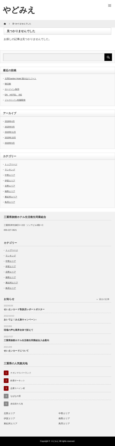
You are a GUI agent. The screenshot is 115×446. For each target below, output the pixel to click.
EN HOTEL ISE (13, 95)
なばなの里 (15, 396)
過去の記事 (104, 299)
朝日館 (8, 84)
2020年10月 (10, 137)
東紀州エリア (11, 197)
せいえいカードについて (16, 350)
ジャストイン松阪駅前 (15, 100)
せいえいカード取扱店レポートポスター (24, 309)
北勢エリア (10, 186)
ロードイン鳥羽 (12, 89)
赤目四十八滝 (16, 404)
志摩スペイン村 (17, 388)
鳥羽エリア (10, 202)
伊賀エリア (10, 180)
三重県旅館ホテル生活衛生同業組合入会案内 (26, 340)
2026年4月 (10, 121)
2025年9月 (10, 127)
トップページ (11, 164)
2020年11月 (10, 132)
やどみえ (19, 9)
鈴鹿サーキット (17, 380)
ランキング (10, 169)
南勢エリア (10, 191)
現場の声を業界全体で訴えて (18, 330)
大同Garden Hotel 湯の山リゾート (20, 78)
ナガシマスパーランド (20, 373)
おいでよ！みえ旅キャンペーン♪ (20, 319)
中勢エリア (10, 175)
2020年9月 (10, 143)
